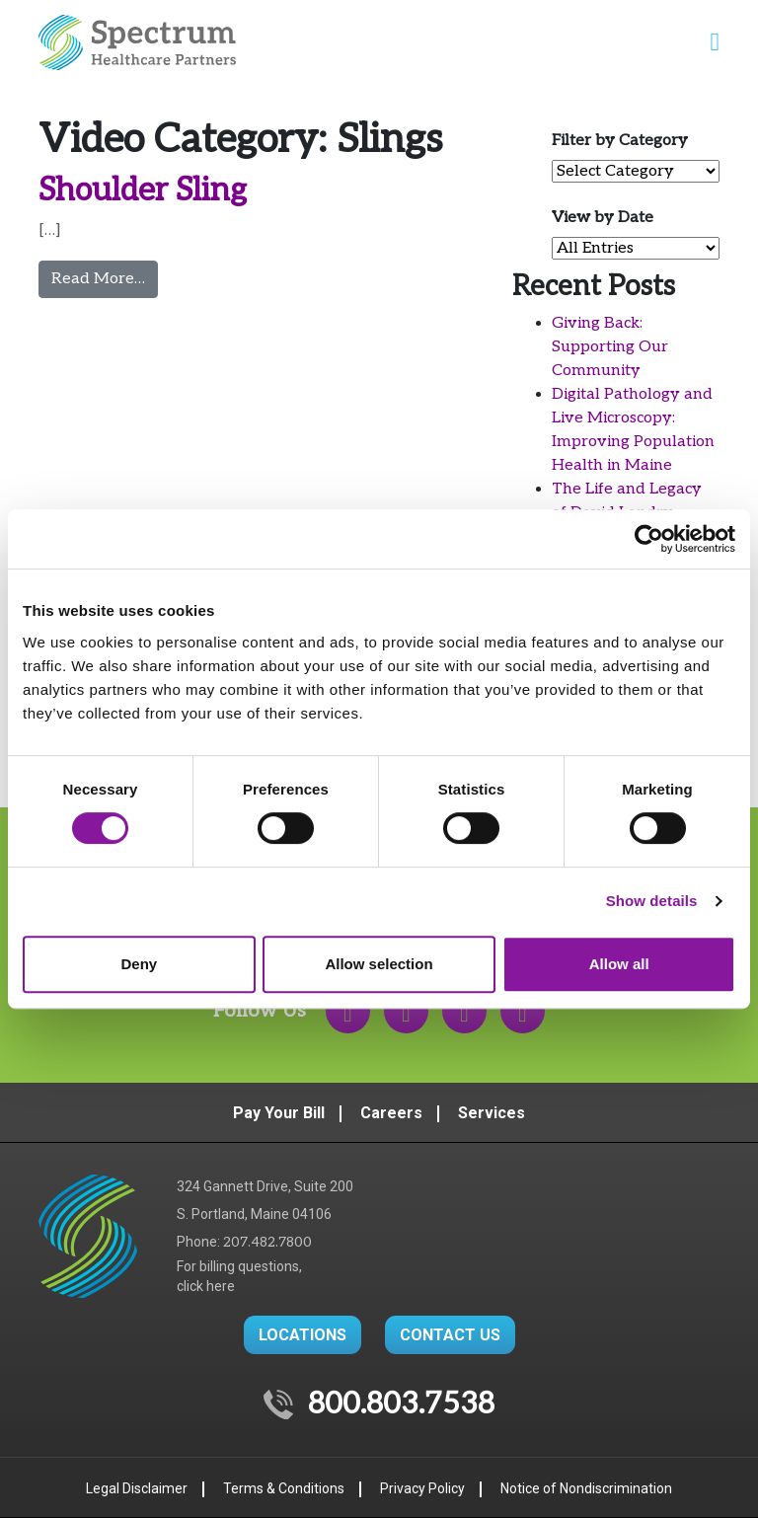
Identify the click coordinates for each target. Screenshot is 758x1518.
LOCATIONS (302, 1335)
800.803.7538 (401, 1404)
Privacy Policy (422, 1488)
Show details (652, 900)
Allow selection (378, 963)
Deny (138, 963)
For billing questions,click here (239, 1276)
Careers (391, 1112)
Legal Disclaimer (137, 1488)
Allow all (619, 963)
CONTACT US (450, 1335)
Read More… (104, 277)
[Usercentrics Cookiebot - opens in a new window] (649, 539)
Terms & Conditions (283, 1488)
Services (491, 1112)
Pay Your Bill (279, 1112)
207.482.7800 (267, 1242)
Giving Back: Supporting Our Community (610, 347)
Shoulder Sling (142, 190)
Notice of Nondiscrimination (586, 1488)
